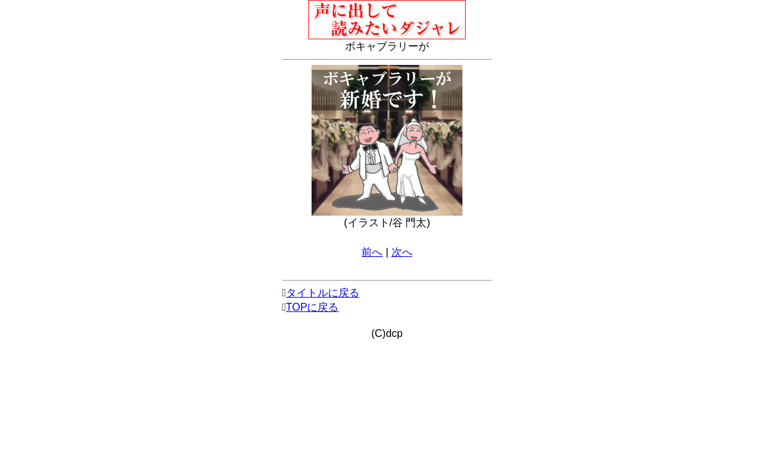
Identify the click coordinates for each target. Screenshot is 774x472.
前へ (371, 252)
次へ (402, 252)
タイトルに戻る (322, 292)
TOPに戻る (312, 307)
